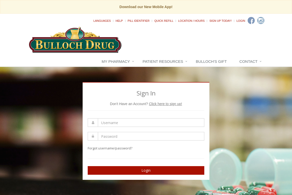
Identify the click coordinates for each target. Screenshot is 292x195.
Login (240, 20)
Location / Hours (191, 20)
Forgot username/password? (110, 148)
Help (119, 20)
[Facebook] (251, 20)
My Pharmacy (116, 61)
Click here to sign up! (165, 104)
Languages (102, 20)
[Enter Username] (151, 122)
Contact (249, 61)
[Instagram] (260, 20)
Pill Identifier (139, 20)
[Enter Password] (151, 136)
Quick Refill (163, 20)
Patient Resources (163, 61)
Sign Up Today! (220, 20)
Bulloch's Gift (211, 61)
